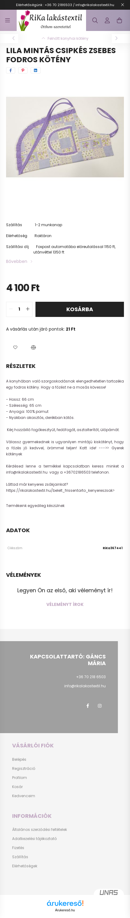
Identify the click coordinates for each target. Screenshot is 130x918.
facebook (88, 706)
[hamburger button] (8, 20)
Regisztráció (23, 769)
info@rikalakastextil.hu (27, 472)
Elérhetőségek (24, 866)
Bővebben (16, 261)
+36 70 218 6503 (91, 676)
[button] (15, 348)
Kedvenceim (23, 796)
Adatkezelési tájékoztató (34, 839)
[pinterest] (23, 70)
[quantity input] (19, 309)
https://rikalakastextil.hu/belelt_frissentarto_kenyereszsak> (60, 490)
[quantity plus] (27, 309)
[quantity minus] (10, 309)
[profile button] (107, 20)
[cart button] (119, 20)
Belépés (19, 759)
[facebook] (10, 70)
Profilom (19, 778)
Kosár (17, 787)
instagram (100, 706)
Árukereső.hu (65, 910)
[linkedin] (36, 70)
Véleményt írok (65, 604)
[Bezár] (122, 4)
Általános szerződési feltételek (39, 830)
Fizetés (18, 848)
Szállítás (20, 857)
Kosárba (79, 309)
